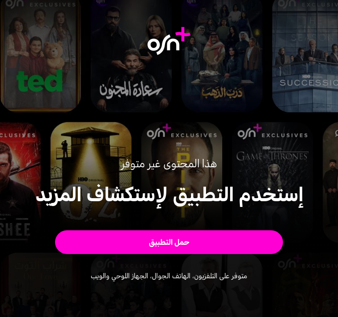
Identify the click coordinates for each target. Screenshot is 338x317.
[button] (169, 242)
